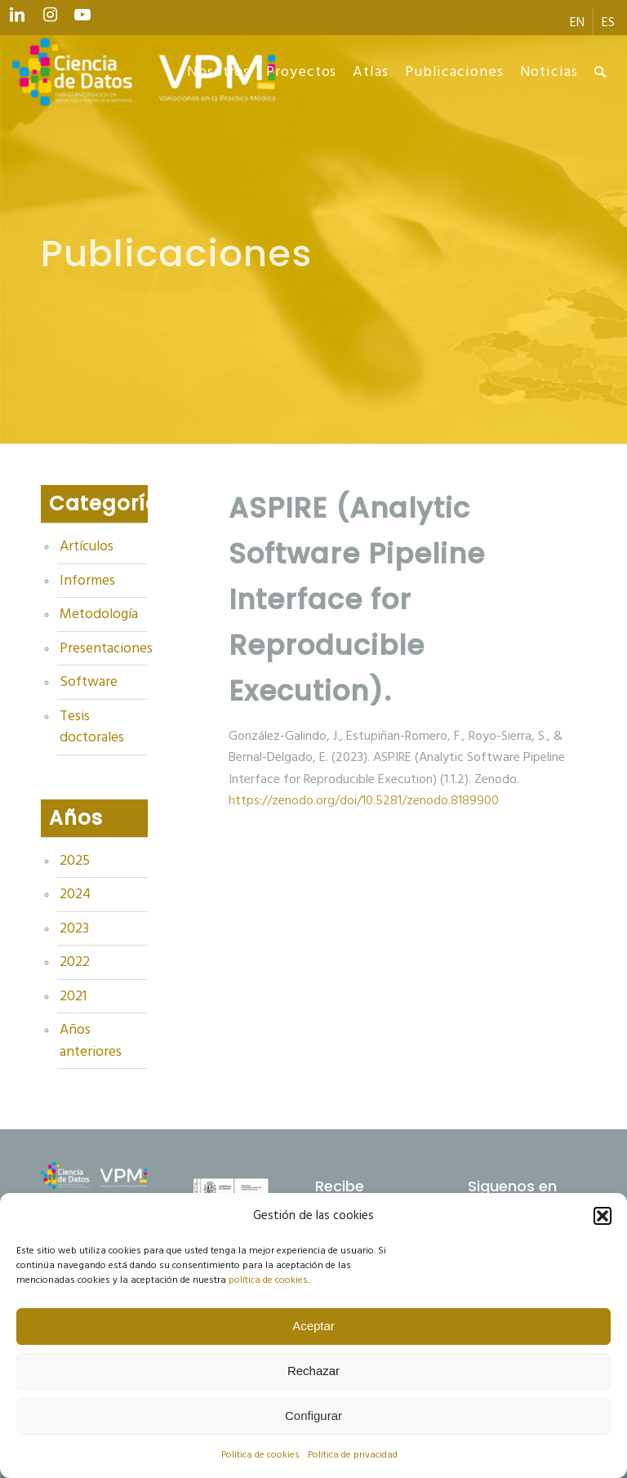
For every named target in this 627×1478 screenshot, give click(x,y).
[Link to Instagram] (50, 18)
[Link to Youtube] (82, 18)
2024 (75, 894)
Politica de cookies (260, 1455)
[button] (602, 1216)
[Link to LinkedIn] (17, 18)
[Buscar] (600, 72)
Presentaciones (104, 648)
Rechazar (313, 1371)
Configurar (313, 1415)
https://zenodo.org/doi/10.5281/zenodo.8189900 (364, 800)
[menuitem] (578, 22)
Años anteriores (91, 1040)
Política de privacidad (353, 1455)
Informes (87, 580)
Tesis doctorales (92, 726)
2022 (75, 962)
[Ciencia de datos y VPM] (143, 72)
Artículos (86, 546)
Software (89, 682)
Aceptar (313, 1326)
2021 (73, 996)
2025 (75, 860)
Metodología (99, 614)
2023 (74, 928)
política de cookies (268, 1280)
